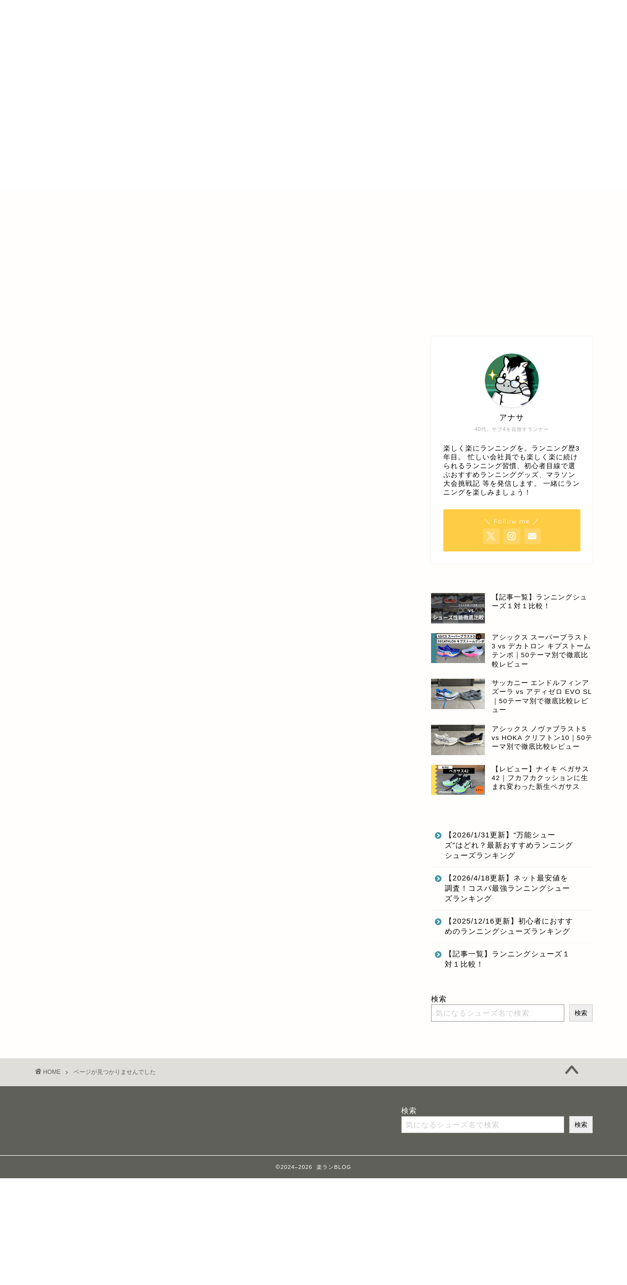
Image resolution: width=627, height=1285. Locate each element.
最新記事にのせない (113, 833)
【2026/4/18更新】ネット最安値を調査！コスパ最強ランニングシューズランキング (507, 888)
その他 (86, 777)
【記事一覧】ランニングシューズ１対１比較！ (507, 959)
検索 (439, 999)
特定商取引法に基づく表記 (266, 202)
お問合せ (430, 202)
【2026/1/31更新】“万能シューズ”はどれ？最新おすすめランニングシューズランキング (509, 845)
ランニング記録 (104, 819)
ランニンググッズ (108, 791)
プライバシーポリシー (361, 202)
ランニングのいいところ (121, 805)
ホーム (194, 202)
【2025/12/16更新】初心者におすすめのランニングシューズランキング (509, 926)
